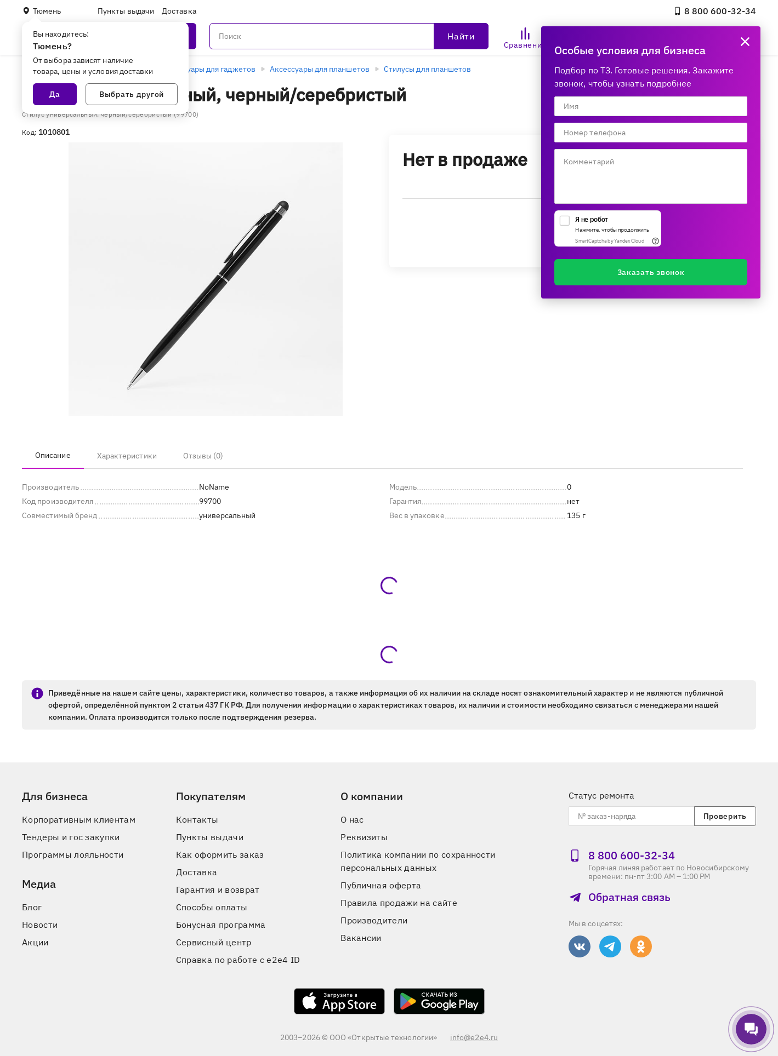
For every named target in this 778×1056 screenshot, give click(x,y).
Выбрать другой (131, 94)
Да (54, 94)
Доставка (179, 11)
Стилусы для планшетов (428, 69)
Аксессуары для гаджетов (208, 69)
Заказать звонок (651, 272)
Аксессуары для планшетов (320, 69)
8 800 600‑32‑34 (714, 10)
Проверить (725, 816)
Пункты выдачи (126, 11)
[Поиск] (349, 36)
